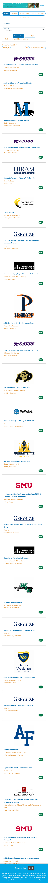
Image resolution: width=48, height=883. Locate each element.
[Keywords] (24, 23)
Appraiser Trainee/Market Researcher (18, 768)
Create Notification (37, 48)
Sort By (5, 48)
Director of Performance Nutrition (17, 388)
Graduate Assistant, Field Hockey (16, 120)
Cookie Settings (20, 868)
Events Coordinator (11, 749)
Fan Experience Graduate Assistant (17, 461)
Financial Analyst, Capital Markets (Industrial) (21, 274)
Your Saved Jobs (24, 17)
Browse (14, 13)
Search (6, 13)
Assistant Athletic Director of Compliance (19, 677)
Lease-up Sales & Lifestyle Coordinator (18, 705)
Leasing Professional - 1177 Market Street (19, 630)
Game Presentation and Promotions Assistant (21, 65)
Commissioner (9, 212)
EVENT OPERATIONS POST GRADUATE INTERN (21, 350)
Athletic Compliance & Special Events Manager (21, 858)
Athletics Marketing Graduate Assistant (19, 323)
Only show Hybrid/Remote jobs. (16, 39)
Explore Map (24, 13)
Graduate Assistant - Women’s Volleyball (19, 178)
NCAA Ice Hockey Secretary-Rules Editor (19, 421)
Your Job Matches (37, 13)
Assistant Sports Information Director (18, 83)
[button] (30, 36)
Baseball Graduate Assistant (14, 602)
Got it (31, 868)
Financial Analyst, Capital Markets (16, 558)
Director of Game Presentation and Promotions (22, 147)
